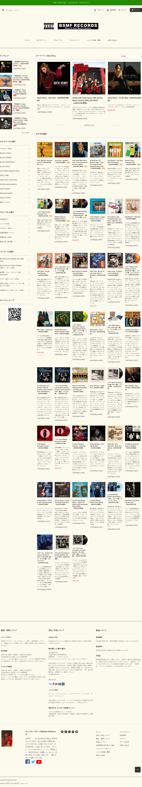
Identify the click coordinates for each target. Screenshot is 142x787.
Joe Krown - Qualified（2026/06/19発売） (62, 161)
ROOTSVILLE (33, 752)
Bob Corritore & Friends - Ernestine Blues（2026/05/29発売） (79, 273)
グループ (58, 40)
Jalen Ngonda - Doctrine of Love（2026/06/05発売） (44, 162)
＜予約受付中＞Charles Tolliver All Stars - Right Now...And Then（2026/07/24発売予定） (20, 121)
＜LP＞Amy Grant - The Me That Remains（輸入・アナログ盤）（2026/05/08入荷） (62, 270)
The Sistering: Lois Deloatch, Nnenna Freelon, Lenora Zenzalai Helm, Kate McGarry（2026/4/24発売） (45, 389)
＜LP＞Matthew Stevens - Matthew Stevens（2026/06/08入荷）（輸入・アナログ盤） (79, 214)
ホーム (27, 40)
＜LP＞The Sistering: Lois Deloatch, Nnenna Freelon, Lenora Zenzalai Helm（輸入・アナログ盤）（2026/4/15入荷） (62, 389)
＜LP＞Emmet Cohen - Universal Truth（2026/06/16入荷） (44, 214)
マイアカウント (125, 732)
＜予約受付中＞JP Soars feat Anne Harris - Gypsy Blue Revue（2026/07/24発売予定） (21, 78)
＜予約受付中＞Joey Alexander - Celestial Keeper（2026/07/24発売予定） (21, 107)
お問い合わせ (112, 40)
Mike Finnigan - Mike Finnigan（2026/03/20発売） (132, 387)
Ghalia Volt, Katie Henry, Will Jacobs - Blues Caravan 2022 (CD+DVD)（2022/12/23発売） (88, 100)
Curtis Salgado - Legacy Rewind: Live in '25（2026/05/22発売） (97, 219)
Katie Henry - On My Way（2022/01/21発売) (124, 99)
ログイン (124, 10)
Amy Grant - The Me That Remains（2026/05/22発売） (43, 273)
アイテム (135, 10)
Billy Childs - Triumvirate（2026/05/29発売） (45, 330)
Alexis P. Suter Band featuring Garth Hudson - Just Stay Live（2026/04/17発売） (79, 388)
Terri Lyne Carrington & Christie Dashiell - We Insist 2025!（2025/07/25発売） (62, 556)
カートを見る (124, 742)
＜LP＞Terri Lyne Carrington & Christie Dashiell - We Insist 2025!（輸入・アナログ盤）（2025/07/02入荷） (79, 552)
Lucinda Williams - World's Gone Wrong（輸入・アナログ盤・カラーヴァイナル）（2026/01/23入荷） (114, 498)
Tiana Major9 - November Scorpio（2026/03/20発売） (43, 446)
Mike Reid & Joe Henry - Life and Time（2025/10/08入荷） (132, 502)
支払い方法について (103, 735)
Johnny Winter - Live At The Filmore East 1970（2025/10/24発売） (62, 502)
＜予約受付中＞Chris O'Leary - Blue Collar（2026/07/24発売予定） (20, 92)
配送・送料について (103, 739)
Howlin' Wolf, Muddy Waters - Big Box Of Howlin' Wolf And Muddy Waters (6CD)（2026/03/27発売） (80, 504)
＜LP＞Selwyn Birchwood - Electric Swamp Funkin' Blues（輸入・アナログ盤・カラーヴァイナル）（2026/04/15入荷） (79, 330)
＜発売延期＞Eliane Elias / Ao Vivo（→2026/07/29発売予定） (21, 63)
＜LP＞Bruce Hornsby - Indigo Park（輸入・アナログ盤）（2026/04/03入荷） (114, 385)
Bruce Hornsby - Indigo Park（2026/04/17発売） (97, 386)
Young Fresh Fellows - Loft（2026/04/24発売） (132, 330)
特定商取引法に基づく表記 (105, 745)
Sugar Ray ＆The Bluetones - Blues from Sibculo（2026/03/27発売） (114, 447)
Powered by (14, 783)
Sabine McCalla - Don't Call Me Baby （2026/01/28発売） (97, 446)
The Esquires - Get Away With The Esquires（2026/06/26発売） (115, 162)
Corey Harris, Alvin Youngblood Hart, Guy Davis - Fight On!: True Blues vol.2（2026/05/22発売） (114, 221)
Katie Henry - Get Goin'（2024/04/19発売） (52, 99)
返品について (100, 742)
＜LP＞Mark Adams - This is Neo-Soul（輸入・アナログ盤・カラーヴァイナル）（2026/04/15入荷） (114, 329)
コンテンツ (75, 40)
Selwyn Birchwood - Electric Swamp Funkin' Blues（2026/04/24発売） (62, 331)
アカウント (100, 10)
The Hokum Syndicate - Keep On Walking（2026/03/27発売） (132, 446)
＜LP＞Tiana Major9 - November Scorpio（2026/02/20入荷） (61, 441)
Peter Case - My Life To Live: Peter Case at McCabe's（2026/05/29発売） (97, 274)
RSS (97, 755)
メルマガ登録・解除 (94, 40)
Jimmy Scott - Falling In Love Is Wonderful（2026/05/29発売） (114, 273)
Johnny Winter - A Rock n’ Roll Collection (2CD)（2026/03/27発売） (44, 502)
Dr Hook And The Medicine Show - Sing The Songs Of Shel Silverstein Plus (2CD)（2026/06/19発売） (97, 164)
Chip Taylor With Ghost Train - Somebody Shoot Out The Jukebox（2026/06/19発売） (80, 163)
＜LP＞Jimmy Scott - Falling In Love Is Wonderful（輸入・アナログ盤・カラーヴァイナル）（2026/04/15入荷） (132, 270)
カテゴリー (42, 40)
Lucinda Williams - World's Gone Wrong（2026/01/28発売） (96, 502)
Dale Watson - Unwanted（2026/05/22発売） (132, 218)
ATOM (102, 755)
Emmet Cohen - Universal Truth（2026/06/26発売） (132, 162)
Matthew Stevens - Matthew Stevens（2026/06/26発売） (62, 219)
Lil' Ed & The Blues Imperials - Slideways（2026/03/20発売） (79, 446)
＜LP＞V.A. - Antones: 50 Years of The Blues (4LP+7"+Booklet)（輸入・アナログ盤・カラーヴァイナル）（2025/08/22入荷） (44, 558)
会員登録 (113, 10)
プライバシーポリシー (103, 749)
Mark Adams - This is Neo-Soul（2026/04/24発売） (97, 331)
